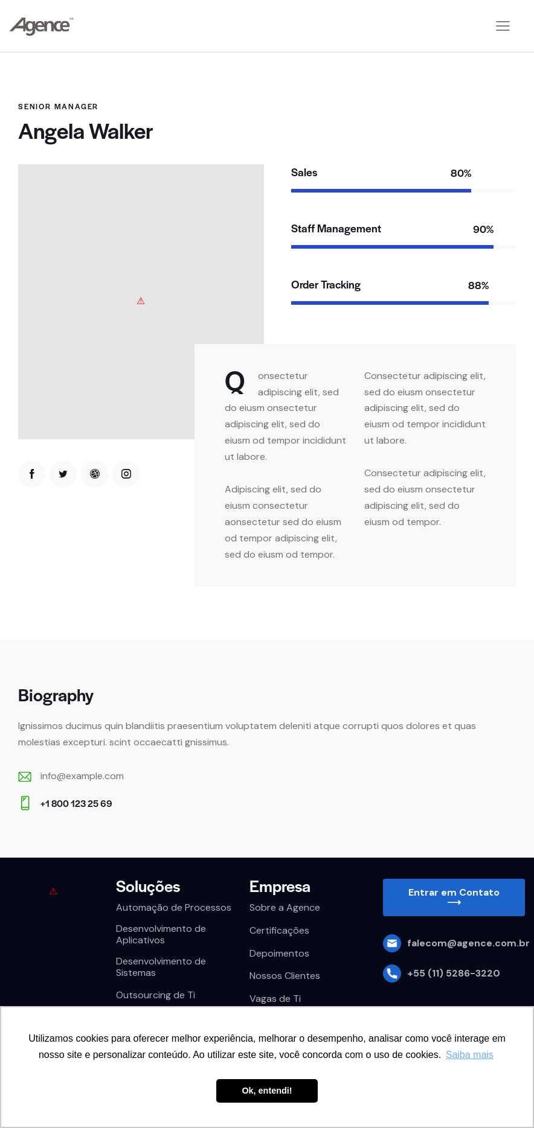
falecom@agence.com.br (468, 943)
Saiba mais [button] (470, 1055)
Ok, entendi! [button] (267, 1090)
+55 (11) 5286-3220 (453, 973)
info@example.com (82, 776)
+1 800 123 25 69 (76, 803)
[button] (454, 897)
